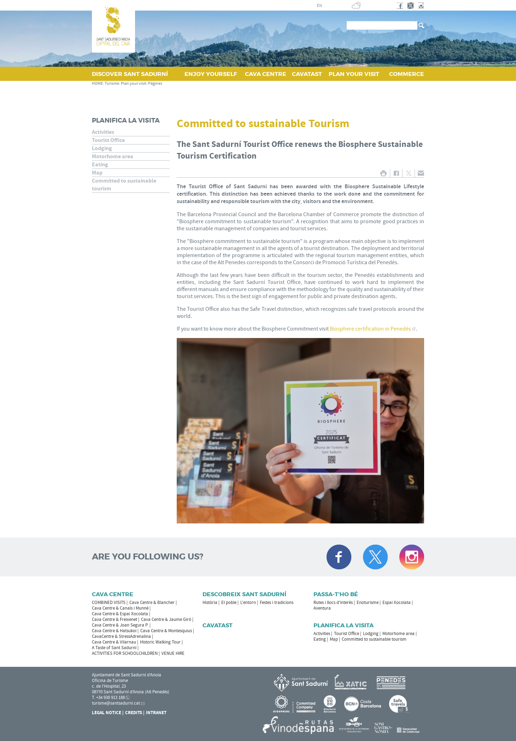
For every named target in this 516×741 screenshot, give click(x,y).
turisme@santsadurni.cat (116, 703)
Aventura (322, 608)
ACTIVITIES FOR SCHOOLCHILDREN (125, 653)
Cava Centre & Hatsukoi (114, 631)
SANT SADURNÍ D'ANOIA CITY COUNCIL (234, 5)
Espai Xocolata (396, 602)
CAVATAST (307, 74)
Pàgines (155, 83)
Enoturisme (368, 602)
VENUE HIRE (173, 653)
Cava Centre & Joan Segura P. (120, 625)
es (302, 5)
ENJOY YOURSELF (210, 74)
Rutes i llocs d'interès (333, 602)
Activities (103, 132)
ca (294, 5)
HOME (97, 83)
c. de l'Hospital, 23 (109, 686)
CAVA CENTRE (265, 74)
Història (210, 602)
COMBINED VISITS (108, 602)
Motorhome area (112, 156)
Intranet (156, 713)
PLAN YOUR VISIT (354, 74)
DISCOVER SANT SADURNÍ (130, 74)
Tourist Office (108, 140)
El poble (228, 602)
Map (97, 173)
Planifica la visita (126, 120)
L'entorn (248, 602)
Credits (133, 713)
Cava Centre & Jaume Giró (166, 619)
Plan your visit (133, 83)
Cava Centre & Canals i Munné (120, 608)
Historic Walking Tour (160, 642)
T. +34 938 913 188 (108, 697)
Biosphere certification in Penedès (370, 328)
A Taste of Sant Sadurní (114, 648)
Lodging (102, 148)
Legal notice (106, 713)
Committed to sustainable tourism (124, 184)
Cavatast (218, 625)
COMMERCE (406, 74)
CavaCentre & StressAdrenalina (121, 636)
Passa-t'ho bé (335, 594)
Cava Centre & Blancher (152, 602)
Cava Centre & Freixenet (114, 619)
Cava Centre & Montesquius (166, 631)
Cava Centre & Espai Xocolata (120, 614)
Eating (100, 164)
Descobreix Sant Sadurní (244, 594)
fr (310, 5)
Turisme (112, 83)
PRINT (383, 173)
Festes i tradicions (276, 602)
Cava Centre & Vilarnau (114, 642)
